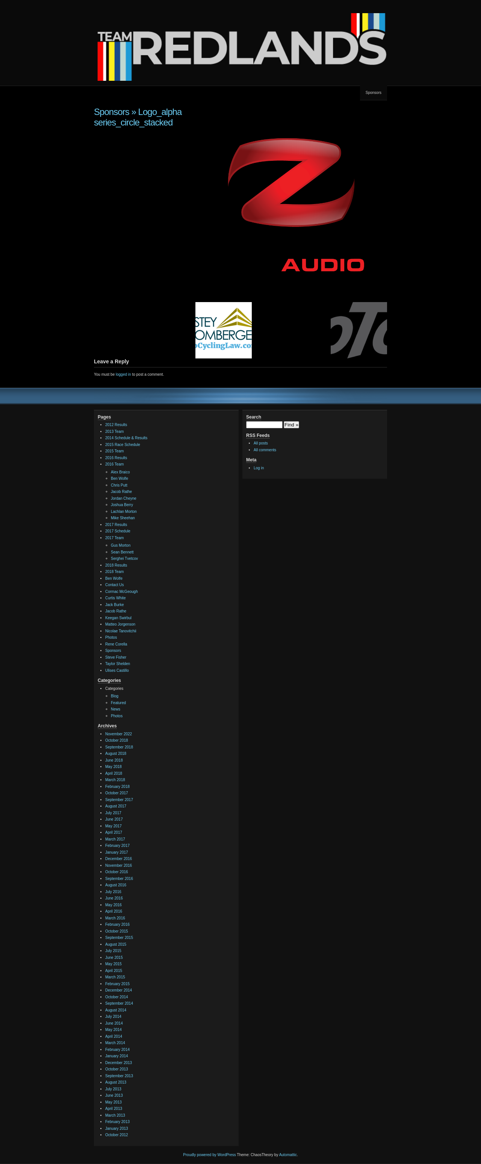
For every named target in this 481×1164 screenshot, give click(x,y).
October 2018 (116, 740)
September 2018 (119, 747)
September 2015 (119, 938)
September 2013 (119, 1076)
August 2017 (115, 806)
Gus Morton (120, 545)
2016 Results (116, 458)
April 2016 (113, 911)
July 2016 (113, 892)
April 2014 (113, 1036)
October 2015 (116, 931)
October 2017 (116, 793)
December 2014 (118, 990)
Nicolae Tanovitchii (120, 631)
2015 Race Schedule (122, 445)
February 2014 (117, 1050)
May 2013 (113, 1102)
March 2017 (115, 839)
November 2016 (118, 865)
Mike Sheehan (123, 518)
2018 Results (116, 565)
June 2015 (114, 957)
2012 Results (116, 425)
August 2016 (115, 885)
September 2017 (119, 800)
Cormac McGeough (121, 592)
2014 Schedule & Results (126, 438)
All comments (265, 450)
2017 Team (114, 538)
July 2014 (113, 1016)
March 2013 (115, 1115)
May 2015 (113, 964)
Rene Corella (116, 644)
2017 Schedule (117, 531)
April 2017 (113, 832)
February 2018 (117, 787)
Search (253, 417)
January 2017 (116, 852)
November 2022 (118, 734)
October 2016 (116, 872)
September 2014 (119, 1003)
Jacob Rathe (121, 492)
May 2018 (113, 767)
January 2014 (116, 1056)
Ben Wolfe (119, 478)
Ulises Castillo (117, 670)
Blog (114, 696)
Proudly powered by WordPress (209, 1155)
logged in (123, 374)
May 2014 (113, 1030)
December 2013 (118, 1063)
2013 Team (114, 431)
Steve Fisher (115, 657)
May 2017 (113, 826)
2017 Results (116, 525)
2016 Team (114, 464)
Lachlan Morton (124, 511)
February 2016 (117, 924)
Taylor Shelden (117, 664)
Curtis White (115, 598)
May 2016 (113, 905)
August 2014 (115, 1010)
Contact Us (114, 585)
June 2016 (114, 898)
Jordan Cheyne (123, 498)
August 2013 (115, 1082)
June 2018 (114, 760)
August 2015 (115, 944)
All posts (261, 443)
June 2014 (114, 1023)
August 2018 (115, 753)
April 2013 (113, 1109)
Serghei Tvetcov (124, 558)
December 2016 (118, 859)
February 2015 (117, 984)
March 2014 (115, 1043)
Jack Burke (114, 605)
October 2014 (116, 997)
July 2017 (113, 813)
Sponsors (373, 93)
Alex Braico (120, 472)
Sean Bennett (122, 552)
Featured (118, 703)
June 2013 (114, 1095)
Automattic (288, 1155)
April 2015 (113, 971)
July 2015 (113, 951)
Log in (259, 468)
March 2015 (115, 977)
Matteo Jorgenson (120, 624)
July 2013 (113, 1089)
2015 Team (114, 451)
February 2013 (117, 1122)
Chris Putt (119, 485)
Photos (111, 637)
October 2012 (116, 1135)
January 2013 (116, 1128)
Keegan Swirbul (118, 618)
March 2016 (115, 918)
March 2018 (115, 780)
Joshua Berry (122, 505)
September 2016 (119, 879)
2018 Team (114, 572)
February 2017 (117, 846)
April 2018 (113, 773)
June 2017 (114, 819)
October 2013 (116, 1069)
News (115, 709)
